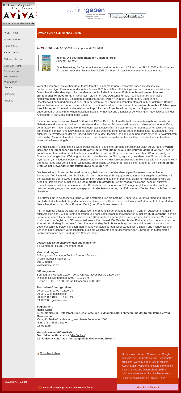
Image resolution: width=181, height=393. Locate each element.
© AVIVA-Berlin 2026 (16, 382)
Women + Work (11, 39)
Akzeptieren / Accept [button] (147, 387)
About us (8, 100)
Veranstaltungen (12, 71)
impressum (65, 387)
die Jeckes (78, 335)
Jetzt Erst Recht (12, 66)
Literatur (8, 87)
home (90, 387)
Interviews (9, 94)
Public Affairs (10, 46)
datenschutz (79, 387)
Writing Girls (10, 82)
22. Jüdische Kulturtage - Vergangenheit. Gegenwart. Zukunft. (76, 338)
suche (45, 387)
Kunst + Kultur (11, 52)
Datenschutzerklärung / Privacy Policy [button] (144, 377)
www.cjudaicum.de (48, 265)
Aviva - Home (10, 32)
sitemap (54, 387)
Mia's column (11, 76)
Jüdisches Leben (12, 59)
